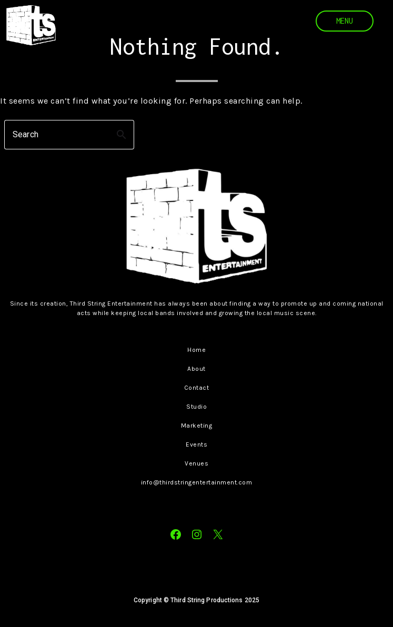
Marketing (197, 425)
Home (196, 349)
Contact (196, 387)
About (196, 368)
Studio (196, 406)
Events (196, 444)
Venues (196, 463)
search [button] (121, 134)
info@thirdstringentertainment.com (197, 482)
